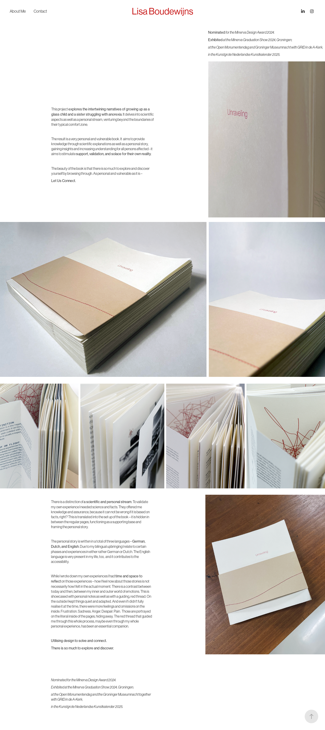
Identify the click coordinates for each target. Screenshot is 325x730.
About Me (18, 11)
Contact (40, 11)
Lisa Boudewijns (162, 11)
